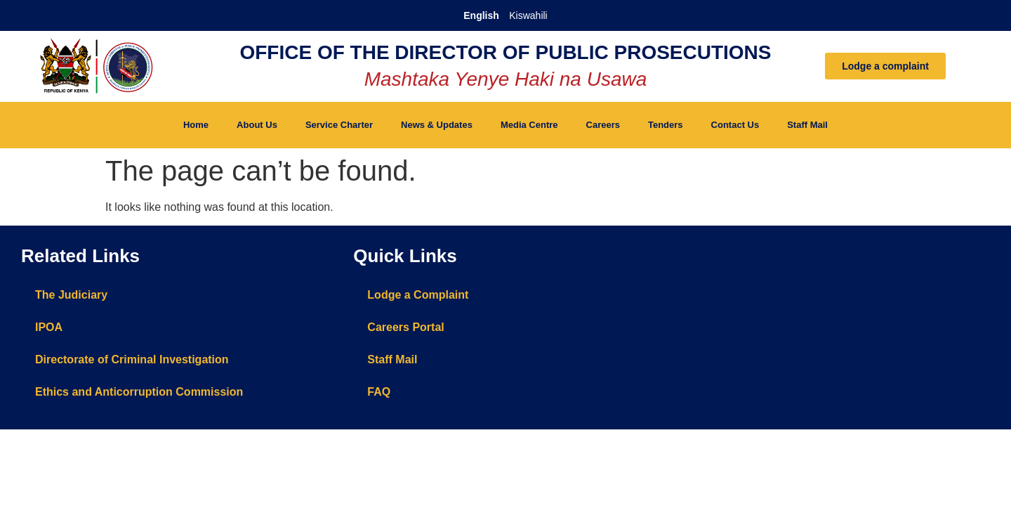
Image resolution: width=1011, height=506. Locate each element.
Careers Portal (405, 327)
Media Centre (529, 124)
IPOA (48, 327)
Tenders (665, 124)
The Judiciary (71, 295)
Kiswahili (528, 15)
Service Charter (339, 124)
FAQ (378, 392)
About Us (257, 124)
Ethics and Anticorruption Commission (139, 392)
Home (196, 124)
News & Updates (437, 124)
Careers (603, 124)
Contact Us (735, 124)
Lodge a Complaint (417, 295)
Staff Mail (807, 124)
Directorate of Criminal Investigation (132, 359)
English (481, 15)
